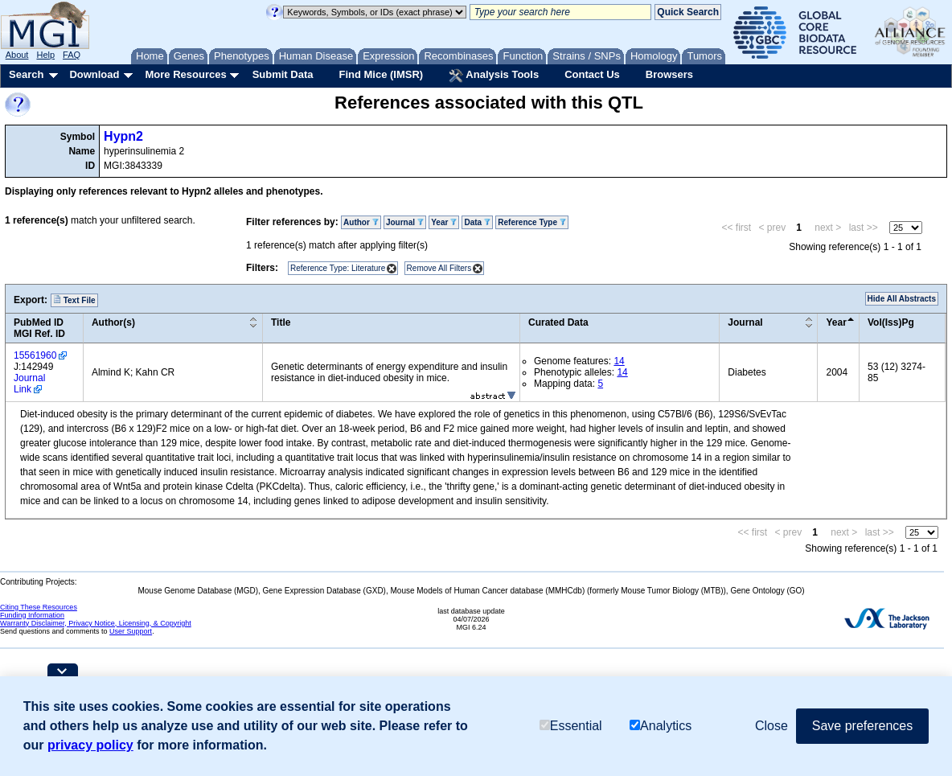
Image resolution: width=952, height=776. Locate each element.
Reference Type (532, 222)
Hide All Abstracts (902, 298)
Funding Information (32, 615)
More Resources (185, 74)
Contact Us (592, 74)
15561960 (35, 355)
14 (618, 361)
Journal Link (29, 383)
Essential (571, 726)
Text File (74, 300)
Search (26, 74)
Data (477, 222)
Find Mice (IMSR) (381, 74)
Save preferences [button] (862, 726)
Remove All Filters (439, 268)
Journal (405, 222)
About (17, 55)
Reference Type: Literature (337, 268)
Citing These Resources (38, 607)
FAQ (71, 55)
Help (45, 55)
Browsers (669, 74)
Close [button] (771, 726)
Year (444, 222)
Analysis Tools (494, 75)
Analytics (660, 726)
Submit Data (283, 74)
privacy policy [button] (90, 745)
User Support (130, 631)
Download (94, 74)
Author (361, 222)
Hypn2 (123, 136)
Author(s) (113, 322)
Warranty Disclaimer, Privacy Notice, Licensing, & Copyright (95, 623)
